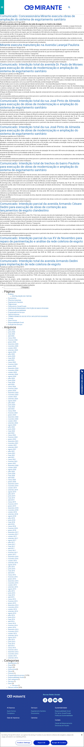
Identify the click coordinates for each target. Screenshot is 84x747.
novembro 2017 (13, 534)
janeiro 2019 (12, 506)
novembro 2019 (13, 486)
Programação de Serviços (16, 312)
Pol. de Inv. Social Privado (63, 713)
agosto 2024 (12, 376)
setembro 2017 (13, 538)
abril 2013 (11, 645)
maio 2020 (11, 475)
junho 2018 (11, 520)
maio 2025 (11, 358)
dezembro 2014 (13, 605)
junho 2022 (11, 429)
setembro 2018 (13, 514)
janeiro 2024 (12, 390)
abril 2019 (11, 500)
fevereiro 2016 (13, 577)
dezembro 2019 (13, 484)
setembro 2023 (13, 399)
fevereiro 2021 (13, 461)
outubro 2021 (12, 445)
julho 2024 (11, 378)
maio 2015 (11, 595)
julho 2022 (11, 427)
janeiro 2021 (12, 463)
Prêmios (10, 673)
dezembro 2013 (13, 629)
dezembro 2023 (13, 392)
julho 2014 (11, 615)
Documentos (12, 298)
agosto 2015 (12, 589)
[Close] (82, 735)
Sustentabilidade (61, 708)
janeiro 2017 (12, 554)
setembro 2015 (13, 587)
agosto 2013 (12, 637)
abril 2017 (11, 548)
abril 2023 (11, 409)
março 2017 (12, 550)
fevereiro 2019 (13, 504)
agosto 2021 (12, 449)
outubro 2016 (12, 560)
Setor (10, 683)
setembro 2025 (13, 350)
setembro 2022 (13, 423)
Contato (10, 318)
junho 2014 (11, 617)
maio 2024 (11, 382)
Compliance (11, 713)
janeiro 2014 (12, 627)
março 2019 (12, 502)
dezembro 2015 (13, 581)
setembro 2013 (13, 635)
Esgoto (10, 667)
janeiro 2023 (12, 415)
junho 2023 (11, 405)
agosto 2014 (12, 613)
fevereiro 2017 (13, 552)
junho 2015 (11, 593)
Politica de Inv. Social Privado (17, 306)
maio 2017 (11, 546)
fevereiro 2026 (13, 340)
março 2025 (12, 362)
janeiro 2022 (12, 439)
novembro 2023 (13, 394)
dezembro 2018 (13, 508)
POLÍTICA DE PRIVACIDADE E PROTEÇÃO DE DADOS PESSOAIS (28, 308)
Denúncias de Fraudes (62, 725)
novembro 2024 (13, 370)
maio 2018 (11, 522)
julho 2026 (11, 330)
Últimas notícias (13, 687)
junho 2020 (11, 473)
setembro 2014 (13, 611)
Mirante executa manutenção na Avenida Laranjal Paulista (39, 45)
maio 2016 (11, 571)
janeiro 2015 (12, 603)
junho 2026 (11, 332)
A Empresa (11, 708)
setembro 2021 (13, 447)
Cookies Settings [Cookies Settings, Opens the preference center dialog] (23, 743)
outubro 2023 (12, 396)
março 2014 (12, 623)
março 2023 (12, 411)
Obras (10, 671)
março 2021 (12, 459)
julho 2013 (11, 639)
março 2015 (12, 599)
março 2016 (12, 575)
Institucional (12, 669)
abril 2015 (11, 597)
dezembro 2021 (13, 441)
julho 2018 (11, 518)
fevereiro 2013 (13, 650)
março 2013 (12, 648)
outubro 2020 (12, 467)
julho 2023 (11, 403)
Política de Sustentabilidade (17, 310)
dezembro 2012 (13, 652)
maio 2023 (11, 407)
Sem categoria (13, 679)
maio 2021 (11, 455)
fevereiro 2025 (13, 364)
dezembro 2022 (13, 417)
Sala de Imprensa (13, 314)
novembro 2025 (13, 346)
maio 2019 (11, 498)
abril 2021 (11, 457)
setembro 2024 (13, 374)
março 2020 (12, 479)
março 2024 (12, 386)
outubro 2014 (12, 609)
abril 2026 (11, 336)
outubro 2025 (12, 348)
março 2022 (12, 435)
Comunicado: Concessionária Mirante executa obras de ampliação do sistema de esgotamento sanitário (37, 17)
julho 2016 (11, 567)
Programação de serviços (16, 675)
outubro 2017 (12, 536)
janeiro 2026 (12, 342)
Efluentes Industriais (14, 300)
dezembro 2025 (13, 344)
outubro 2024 (12, 372)
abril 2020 (11, 477)
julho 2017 (11, 542)
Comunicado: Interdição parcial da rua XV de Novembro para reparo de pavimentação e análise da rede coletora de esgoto (41, 239)
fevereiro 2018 (13, 528)
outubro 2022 (12, 421)
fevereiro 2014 (13, 625)
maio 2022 (11, 431)
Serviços (11, 681)
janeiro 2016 (12, 579)
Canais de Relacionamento (63, 723)
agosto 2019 (12, 492)
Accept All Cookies (59, 743)
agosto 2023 (12, 401)
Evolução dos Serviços (15, 324)
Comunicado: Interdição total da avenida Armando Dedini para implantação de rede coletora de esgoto (39, 262)
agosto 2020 (12, 469)
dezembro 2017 (13, 532)
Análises (11, 294)
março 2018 (12, 526)
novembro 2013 (13, 631)
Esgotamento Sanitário (15, 302)
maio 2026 (11, 334)
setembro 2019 (13, 490)
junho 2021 (11, 453)
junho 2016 (11, 569)
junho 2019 (11, 496)
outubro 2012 (12, 656)
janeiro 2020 (12, 482)
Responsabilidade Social (16, 322)
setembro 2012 (13, 658)
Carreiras (34, 718)
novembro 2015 (13, 583)
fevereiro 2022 (13, 437)
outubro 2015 (12, 585)
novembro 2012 (13, 654)
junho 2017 (11, 544)
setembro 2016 (13, 562)
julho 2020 (11, 471)
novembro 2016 (13, 558)
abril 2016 (11, 573)
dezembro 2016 (13, 556)
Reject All (41, 743)
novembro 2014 (13, 607)
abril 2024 (11, 384)
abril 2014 (11, 621)
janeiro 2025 (12, 366)
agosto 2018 (12, 516)
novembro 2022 (13, 419)
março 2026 (12, 338)
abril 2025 (11, 360)
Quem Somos (12, 320)
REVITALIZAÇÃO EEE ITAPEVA (22, 296)
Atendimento (12, 663)
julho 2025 (11, 354)
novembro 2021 (13, 443)
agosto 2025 (12, 352)
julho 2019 (11, 494)
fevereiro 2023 (13, 413)
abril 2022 (11, 433)
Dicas (10, 665)
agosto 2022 (12, 425)
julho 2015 (11, 591)
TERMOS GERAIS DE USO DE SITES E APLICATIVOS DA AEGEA (28, 316)
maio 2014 (11, 619)
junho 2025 (11, 356)
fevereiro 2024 (13, 388)
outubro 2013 (12, 633)
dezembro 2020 (13, 465)
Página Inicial (12, 304)
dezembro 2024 (13, 368)
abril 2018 (11, 524)
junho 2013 (11, 641)
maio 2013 (11, 643)
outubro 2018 (12, 512)
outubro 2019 (12, 488)
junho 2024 (11, 380)
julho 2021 (11, 451)
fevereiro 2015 (13, 601)
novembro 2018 (13, 510)
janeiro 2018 (12, 530)
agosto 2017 (12, 540)
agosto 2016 (12, 565)
